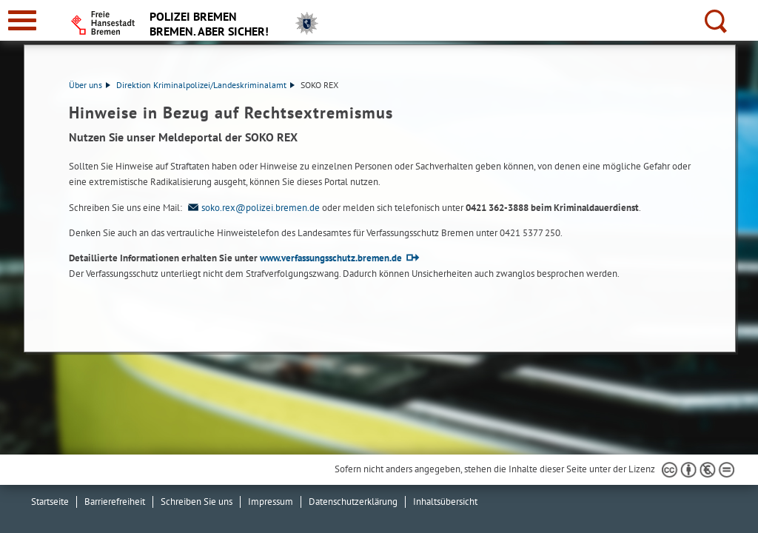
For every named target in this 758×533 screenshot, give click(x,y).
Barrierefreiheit (114, 501)
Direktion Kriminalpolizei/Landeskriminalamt (205, 84)
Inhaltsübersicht (445, 501)
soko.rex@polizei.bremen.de (252, 207)
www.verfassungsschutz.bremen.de (331, 258)
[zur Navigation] (22, 20)
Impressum (270, 501)
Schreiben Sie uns (196, 501)
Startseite (50, 501)
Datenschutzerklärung (353, 501)
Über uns (89, 84)
